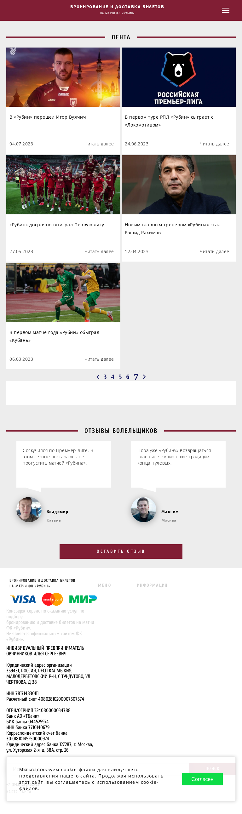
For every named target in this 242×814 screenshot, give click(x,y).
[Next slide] (235, 477)
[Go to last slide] (7, 477)
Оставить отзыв (121, 551)
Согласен (202, 779)
